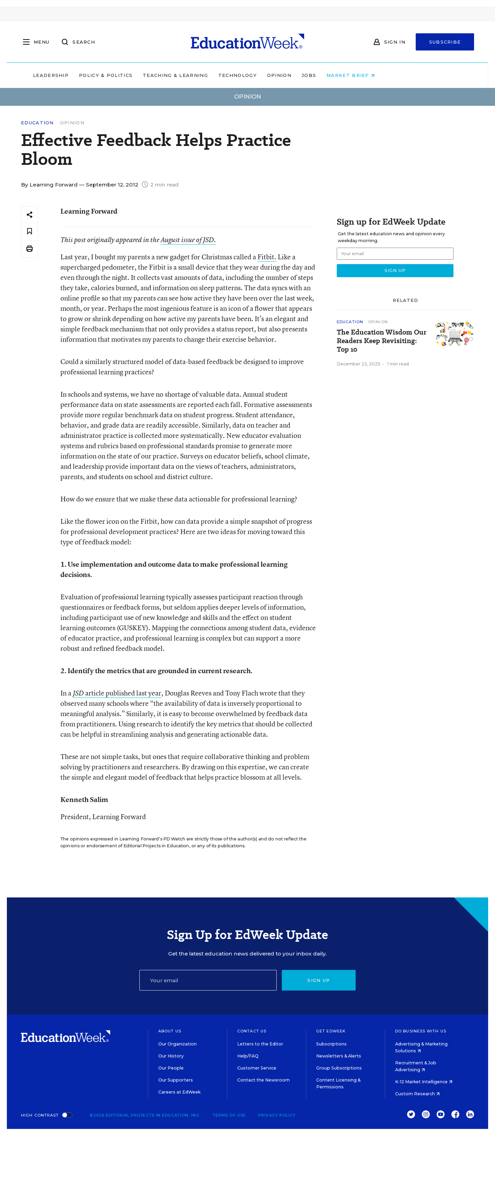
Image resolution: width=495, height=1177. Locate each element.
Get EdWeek (331, 1031)
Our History (171, 1056)
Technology (281, 75)
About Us (169, 1031)
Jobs (352, 75)
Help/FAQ (247, 1056)
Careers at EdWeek (179, 1092)
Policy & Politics (149, 75)
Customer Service (256, 1068)
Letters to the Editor (260, 1043)
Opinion (323, 75)
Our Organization (177, 1043)
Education (37, 122)
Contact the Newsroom (263, 1080)
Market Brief (394, 75)
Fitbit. (266, 256)
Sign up (318, 980)
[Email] (208, 980)
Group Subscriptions (339, 1068)
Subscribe (445, 42)
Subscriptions (331, 1043)
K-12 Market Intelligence (423, 1081)
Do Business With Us (420, 1031)
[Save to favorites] (29, 231)
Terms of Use (229, 1115)
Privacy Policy (277, 1115)
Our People (171, 1068)
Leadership (94, 75)
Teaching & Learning (219, 75)
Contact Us (251, 1031)
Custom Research (417, 1093)
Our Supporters (175, 1080)
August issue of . (188, 239)
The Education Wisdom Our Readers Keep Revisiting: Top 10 (381, 341)
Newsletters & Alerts (338, 1056)
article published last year (117, 693)
